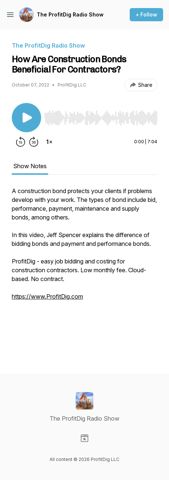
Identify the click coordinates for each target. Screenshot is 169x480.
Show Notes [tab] (30, 166)
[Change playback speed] (49, 142)
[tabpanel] (84, 269)
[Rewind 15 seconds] (20, 142)
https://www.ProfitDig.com (47, 296)
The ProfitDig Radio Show (70, 14)
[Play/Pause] (26, 117)
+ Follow (146, 14)
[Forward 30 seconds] (34, 142)
